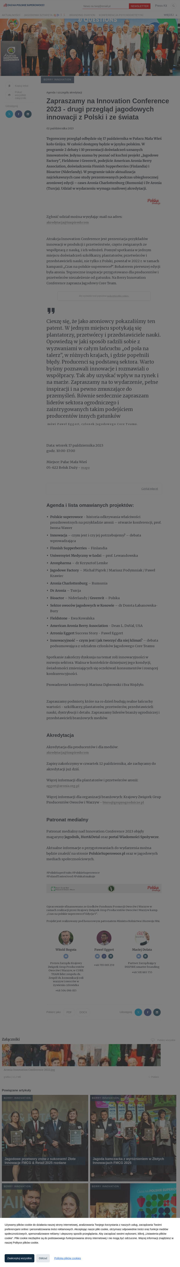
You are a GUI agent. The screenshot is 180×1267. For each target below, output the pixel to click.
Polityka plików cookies (67, 1258)
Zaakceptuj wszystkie (19, 1258)
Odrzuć (43, 1258)
